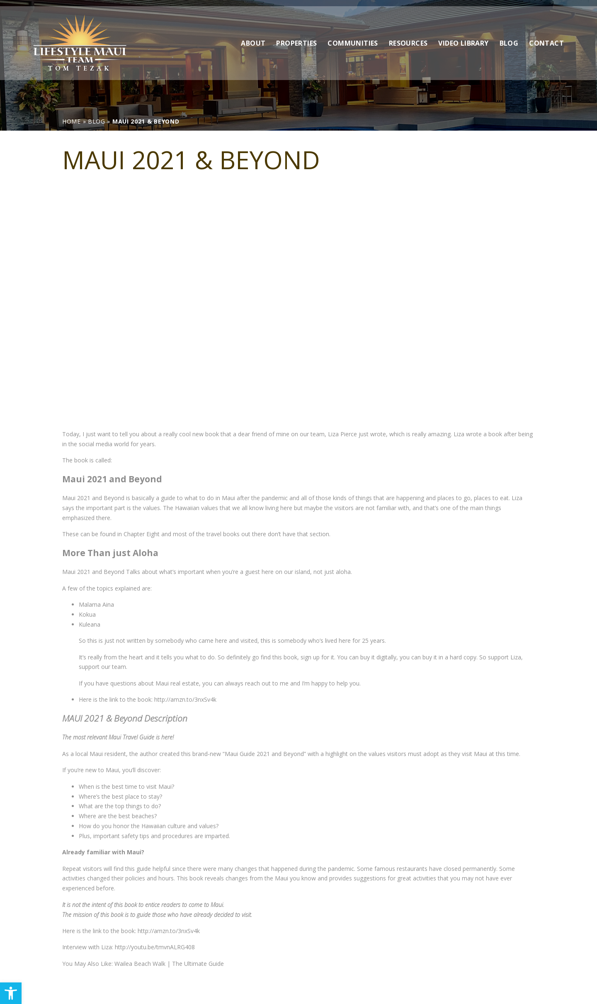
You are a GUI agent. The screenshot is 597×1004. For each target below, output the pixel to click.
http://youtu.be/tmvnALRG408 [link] (155, 947)
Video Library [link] (463, 37)
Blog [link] (509, 37)
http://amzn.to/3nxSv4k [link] (185, 699)
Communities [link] (353, 37)
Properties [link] (296, 37)
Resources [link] (408, 37)
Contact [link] (546, 37)
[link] (11, 993)
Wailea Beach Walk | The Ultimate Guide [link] (169, 964)
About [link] (253, 37)
